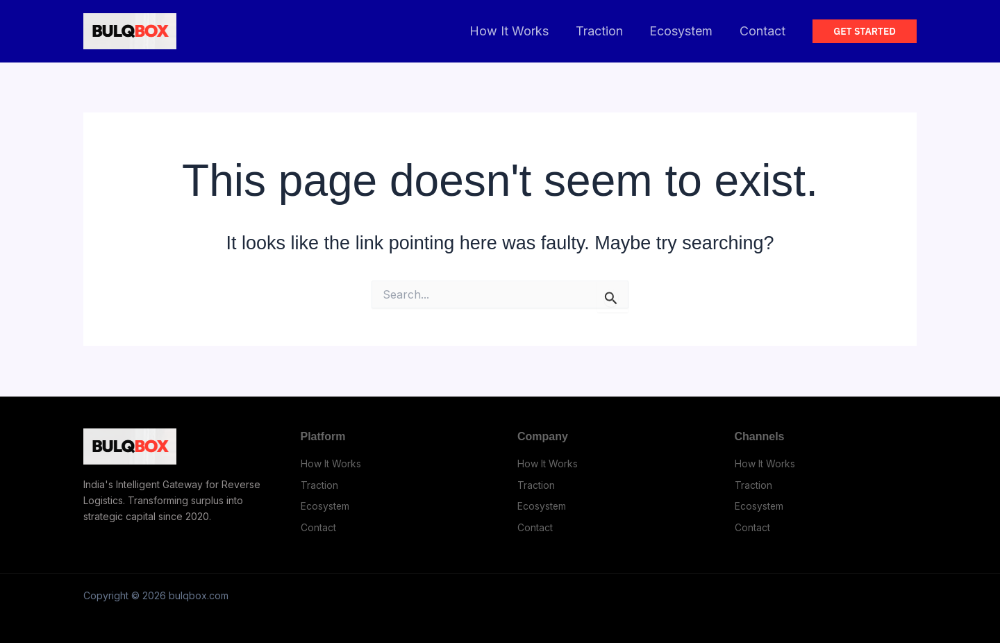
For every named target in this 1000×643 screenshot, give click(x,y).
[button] (864, 31)
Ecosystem (683, 31)
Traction (603, 31)
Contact (763, 31)
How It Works (515, 31)
